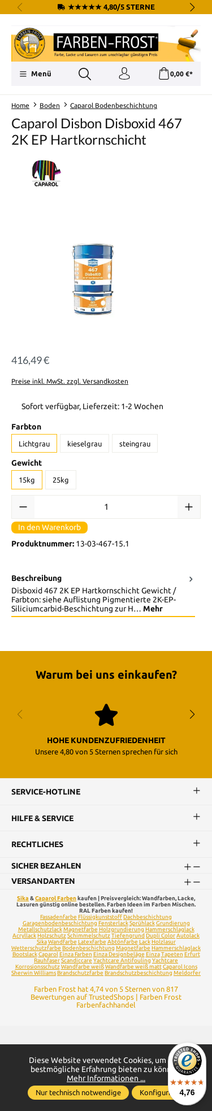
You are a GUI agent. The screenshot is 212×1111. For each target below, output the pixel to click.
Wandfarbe (62, 942)
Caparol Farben (55, 898)
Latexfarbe (92, 942)
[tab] (103, 594)
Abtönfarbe (122, 942)
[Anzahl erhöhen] (189, 507)
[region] (106, 279)
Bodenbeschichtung (88, 948)
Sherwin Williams (33, 973)
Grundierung (173, 923)
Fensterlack (113, 923)
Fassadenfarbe (58, 917)
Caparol (48, 954)
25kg (61, 480)
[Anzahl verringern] (23, 507)
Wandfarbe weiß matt (133, 967)
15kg (27, 480)
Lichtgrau (34, 444)
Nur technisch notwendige (78, 1092)
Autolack (188, 935)
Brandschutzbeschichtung (138, 973)
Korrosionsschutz (37, 967)
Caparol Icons (180, 967)
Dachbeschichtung (147, 917)
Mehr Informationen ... (106, 1078)
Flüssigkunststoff (100, 917)
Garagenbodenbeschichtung (60, 923)
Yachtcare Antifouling (122, 960)
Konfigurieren (162, 1092)
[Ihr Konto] (124, 74)
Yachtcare (165, 960)
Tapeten (172, 954)
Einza (153, 954)
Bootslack (24, 954)
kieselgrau (84, 444)
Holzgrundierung (121, 929)
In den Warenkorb (49, 527)
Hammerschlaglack (169, 929)
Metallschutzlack (40, 929)
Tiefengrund (128, 935)
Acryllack (24, 935)
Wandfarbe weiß (82, 967)
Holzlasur (164, 942)
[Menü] (35, 74)
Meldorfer (187, 973)
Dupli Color (160, 935)
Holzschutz (51, 935)
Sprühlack (142, 923)
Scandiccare (76, 960)
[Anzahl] (106, 507)
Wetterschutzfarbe (36, 948)
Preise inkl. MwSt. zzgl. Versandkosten (69, 381)
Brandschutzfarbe (80, 973)
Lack (144, 942)
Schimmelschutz (88, 935)
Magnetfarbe (80, 929)
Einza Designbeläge (119, 954)
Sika (23, 898)
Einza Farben (75, 954)
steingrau (134, 444)
